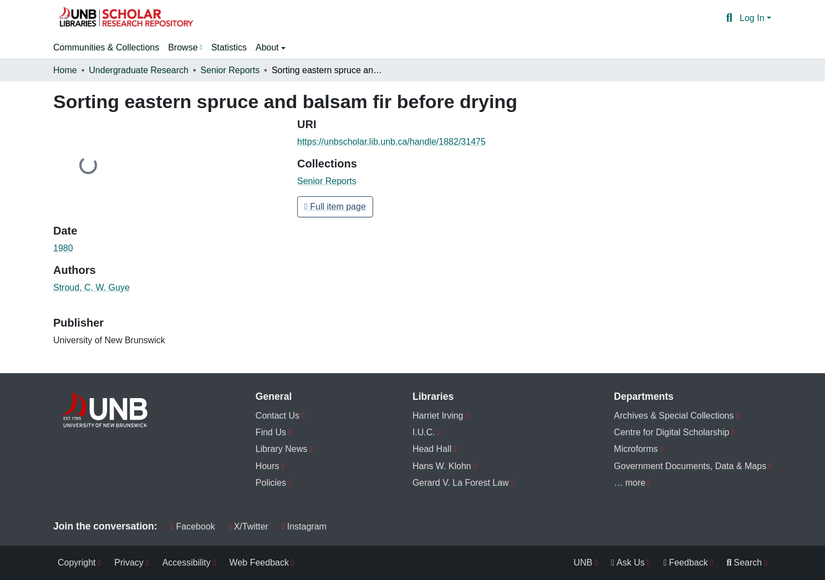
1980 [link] (63, 248)
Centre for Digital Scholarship (671, 432)
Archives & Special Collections (674, 415)
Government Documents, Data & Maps (690, 466)
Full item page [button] (335, 206)
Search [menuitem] (744, 562)
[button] (125, 18)
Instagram (304, 526)
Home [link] (65, 70)
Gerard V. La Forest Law (460, 482)
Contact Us (277, 415)
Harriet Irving (438, 415)
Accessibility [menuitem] (186, 562)
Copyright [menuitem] (76, 562)
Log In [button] (753, 18)
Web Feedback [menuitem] (259, 562)
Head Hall (431, 449)
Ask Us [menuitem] (628, 562)
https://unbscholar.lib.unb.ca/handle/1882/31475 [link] (391, 141)
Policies (271, 482)
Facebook (193, 526)
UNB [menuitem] (583, 562)
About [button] (268, 47)
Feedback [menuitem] (686, 562)
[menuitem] (185, 48)
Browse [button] (182, 47)
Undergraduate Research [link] (139, 70)
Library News (281, 449)
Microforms (636, 449)
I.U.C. (423, 432)
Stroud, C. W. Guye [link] (91, 287)
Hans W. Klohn (441, 466)
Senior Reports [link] (230, 70)
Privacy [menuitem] (128, 562)
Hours (267, 466)
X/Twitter (248, 526)
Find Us (271, 432)
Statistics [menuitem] (229, 47)
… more (629, 482)
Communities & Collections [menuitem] (106, 47)
